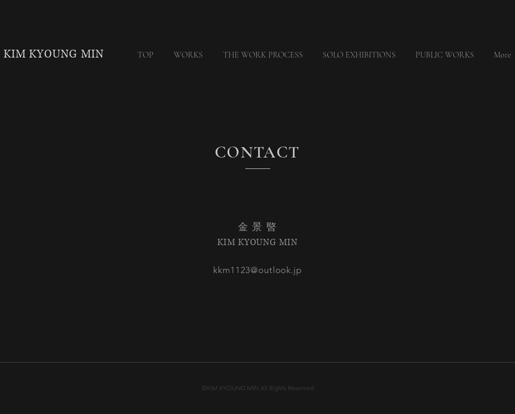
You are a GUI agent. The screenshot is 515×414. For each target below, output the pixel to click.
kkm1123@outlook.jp (257, 270)
